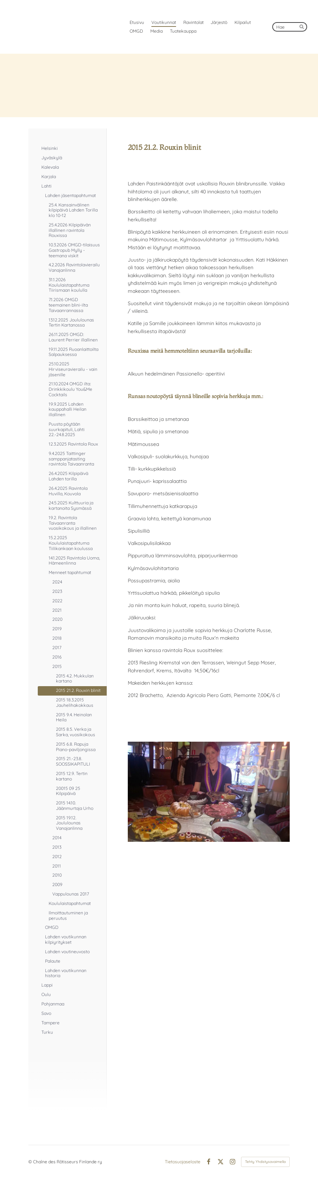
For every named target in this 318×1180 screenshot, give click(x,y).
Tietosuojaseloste (182, 1162)
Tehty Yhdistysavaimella (265, 1161)
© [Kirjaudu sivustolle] (30, 1161)
